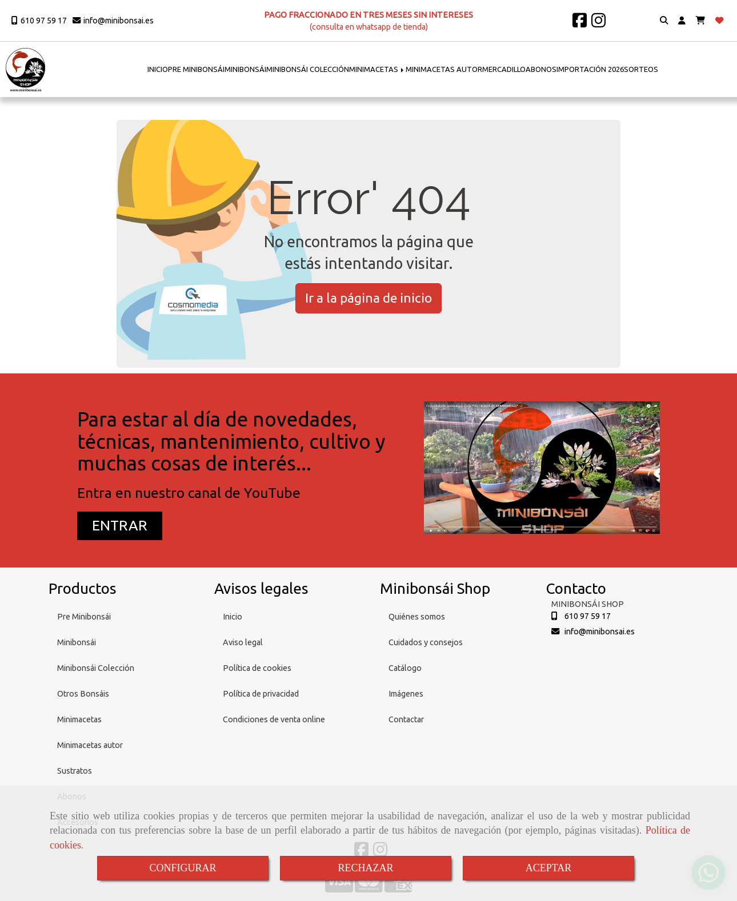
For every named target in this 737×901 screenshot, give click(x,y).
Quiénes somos (416, 616)
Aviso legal (243, 642)
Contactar (406, 719)
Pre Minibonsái (84, 616)
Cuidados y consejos (425, 642)
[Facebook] (579, 23)
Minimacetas (79, 719)
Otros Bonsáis (83, 693)
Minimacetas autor (90, 745)
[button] (682, 21)
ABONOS (541, 69)
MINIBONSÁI (245, 69)
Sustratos (74, 770)
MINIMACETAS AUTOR (444, 69)
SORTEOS (641, 69)
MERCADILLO (504, 69)
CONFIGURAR (182, 868)
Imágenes (405, 693)
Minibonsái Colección (95, 668)
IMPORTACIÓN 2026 (590, 69)
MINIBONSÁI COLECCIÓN (307, 69)
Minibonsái (76, 642)
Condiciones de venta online (274, 719)
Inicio (232, 616)
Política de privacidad (261, 693)
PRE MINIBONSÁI (196, 69)
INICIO (157, 69)
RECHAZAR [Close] (365, 868)
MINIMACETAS (377, 69)
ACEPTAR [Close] (549, 868)
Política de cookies (257, 668)
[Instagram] (598, 23)
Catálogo (405, 668)
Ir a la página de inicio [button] (368, 298)
